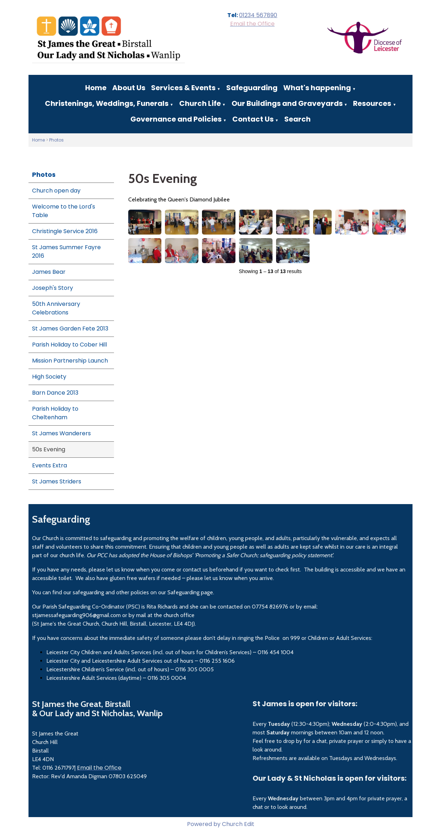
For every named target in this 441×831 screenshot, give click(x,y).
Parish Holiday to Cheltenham (55, 413)
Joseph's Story (52, 288)
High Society (49, 377)
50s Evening (48, 449)
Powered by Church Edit (220, 824)
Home (96, 88)
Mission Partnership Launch (70, 360)
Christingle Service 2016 (65, 231)
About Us (128, 88)
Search (297, 119)
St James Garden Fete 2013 (70, 328)
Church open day (56, 190)
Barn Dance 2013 (55, 393)
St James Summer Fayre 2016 (66, 251)
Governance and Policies (176, 119)
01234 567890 (258, 15)
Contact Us (253, 119)
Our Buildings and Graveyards (287, 103)
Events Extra (49, 465)
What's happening (317, 88)
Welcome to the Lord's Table (63, 210)
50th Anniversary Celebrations (56, 308)
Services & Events (183, 88)
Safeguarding (251, 88)
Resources (372, 103)
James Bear (49, 272)
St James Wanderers (61, 433)
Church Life (200, 103)
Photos (56, 140)
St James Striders (56, 481)
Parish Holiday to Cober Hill (69, 344)
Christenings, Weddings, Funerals (106, 103)
